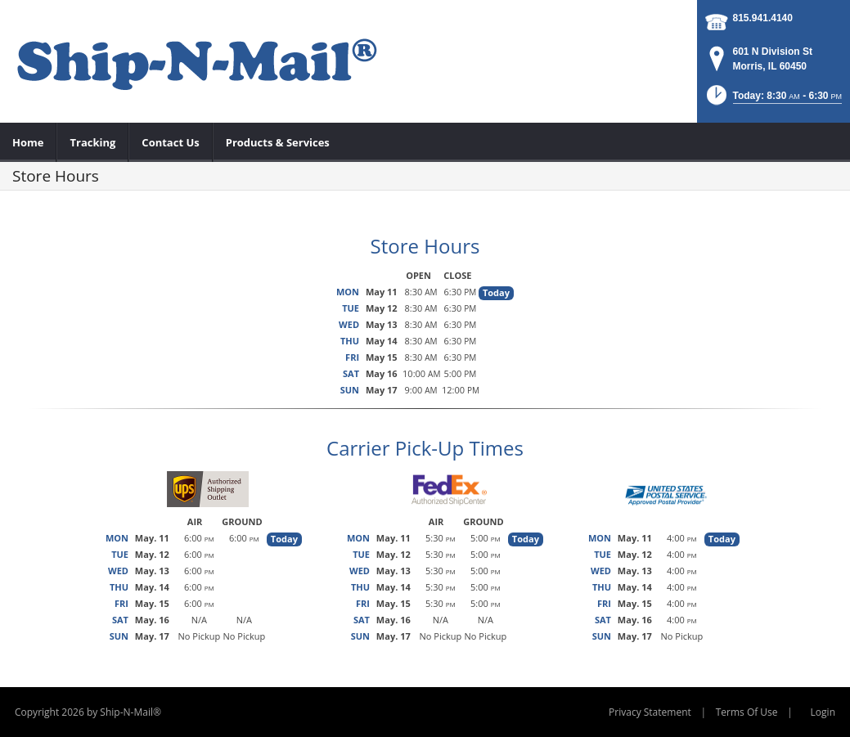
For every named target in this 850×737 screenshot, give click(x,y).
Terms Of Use (747, 712)
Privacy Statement (650, 712)
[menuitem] (28, 142)
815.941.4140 (763, 18)
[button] (773, 100)
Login (823, 712)
